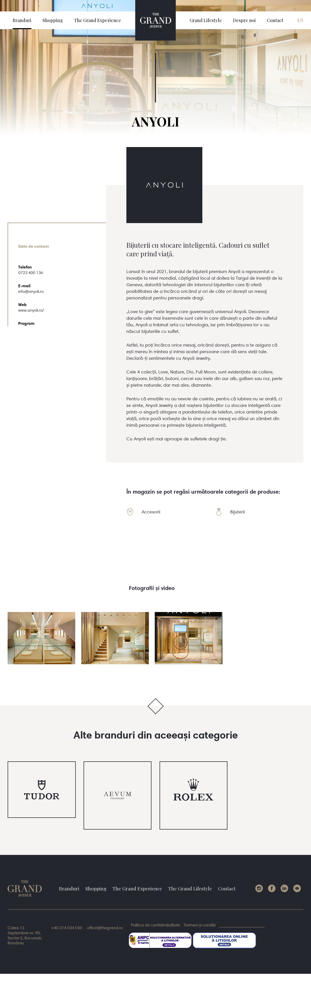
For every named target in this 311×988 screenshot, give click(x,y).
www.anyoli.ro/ (31, 310)
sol (207, 942)
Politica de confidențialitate (155, 924)
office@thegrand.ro (105, 927)
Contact (275, 20)
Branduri (22, 20)
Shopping (53, 20)
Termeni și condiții (200, 924)
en (300, 20)
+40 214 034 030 (66, 927)
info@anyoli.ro (31, 291)
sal (156, 942)
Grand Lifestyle (206, 20)
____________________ (242, 924)
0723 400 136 (30, 272)
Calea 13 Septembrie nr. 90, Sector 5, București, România (25, 935)
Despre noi (244, 20)
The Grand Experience (97, 20)
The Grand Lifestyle (190, 888)
